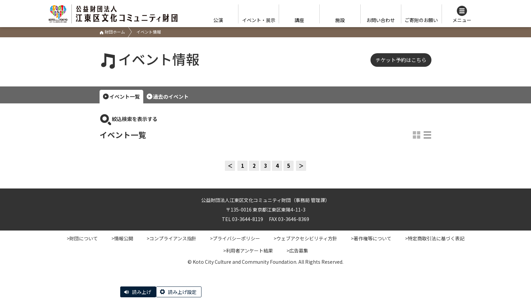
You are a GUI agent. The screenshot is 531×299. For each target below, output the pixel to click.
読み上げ (141, 291)
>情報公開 (122, 238)
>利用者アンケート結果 (248, 250)
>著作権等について (371, 238)
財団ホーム (112, 32)
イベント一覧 (124, 96)
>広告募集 (297, 250)
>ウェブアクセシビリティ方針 (305, 238)
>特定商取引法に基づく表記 (435, 238)
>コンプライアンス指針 (171, 238)
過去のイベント (171, 96)
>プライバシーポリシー (235, 238)
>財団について (82, 238)
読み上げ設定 (182, 291)
